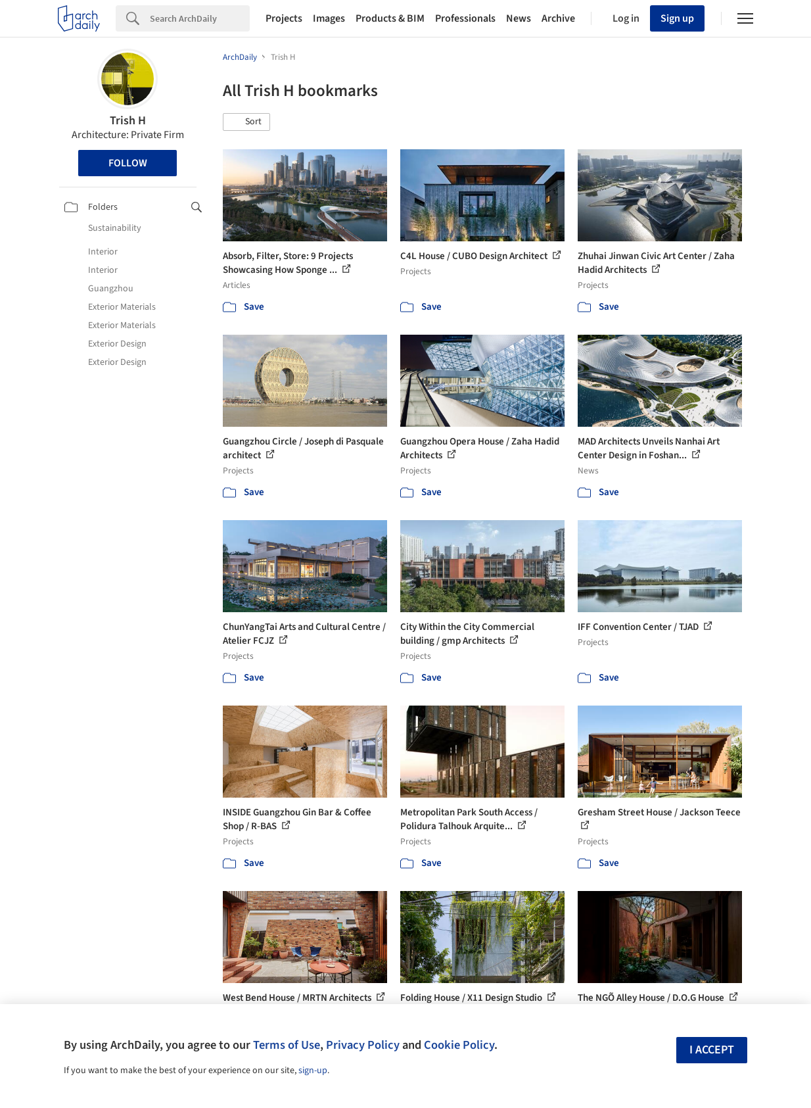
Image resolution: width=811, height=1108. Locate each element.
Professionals (465, 18)
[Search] (200, 18)
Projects (284, 18)
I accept (711, 1050)
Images (329, 18)
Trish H (128, 120)
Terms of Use (286, 1044)
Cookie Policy (459, 1044)
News (518, 18)
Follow (127, 163)
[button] (246, 122)
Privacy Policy (363, 1044)
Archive (558, 18)
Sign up (677, 18)
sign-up (312, 1070)
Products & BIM (390, 18)
